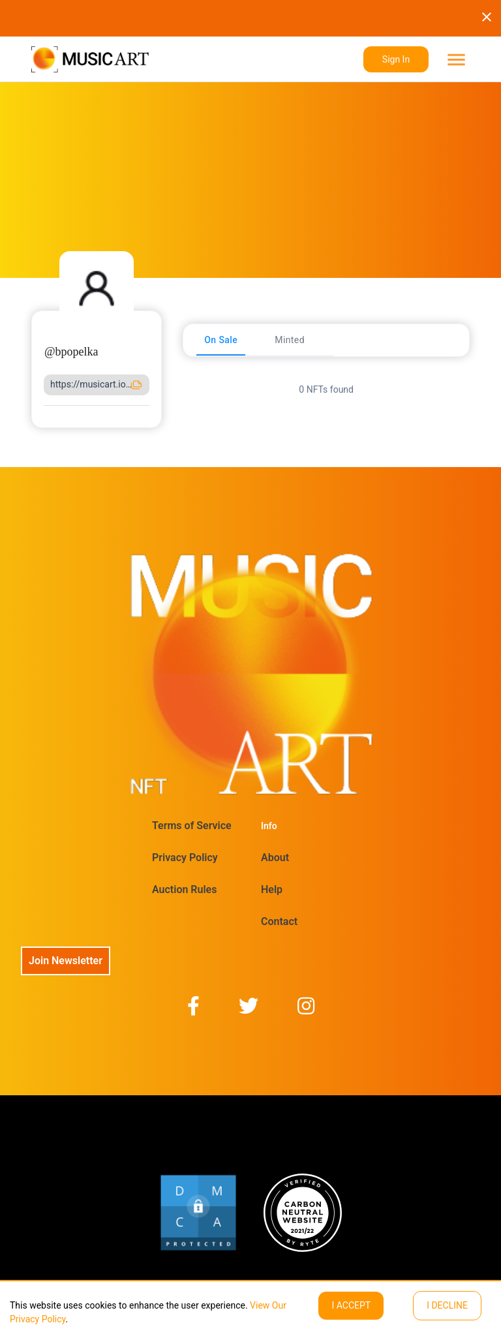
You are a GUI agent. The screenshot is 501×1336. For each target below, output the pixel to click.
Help (271, 889)
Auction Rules (184, 889)
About (275, 857)
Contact (279, 921)
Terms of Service (192, 825)
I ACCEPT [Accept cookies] (351, 1305)
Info (269, 826)
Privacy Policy (185, 857)
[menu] (455, 60)
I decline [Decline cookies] (447, 1305)
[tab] (220, 340)
